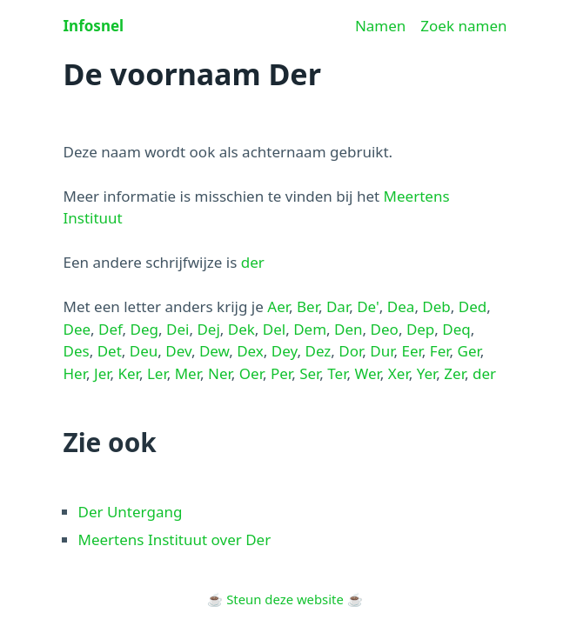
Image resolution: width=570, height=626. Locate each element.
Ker (128, 373)
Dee (77, 329)
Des (77, 351)
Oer (251, 373)
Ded (472, 306)
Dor (350, 351)
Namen (380, 26)
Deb (436, 306)
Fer (440, 351)
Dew (214, 351)
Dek (241, 329)
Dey (285, 351)
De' (368, 306)
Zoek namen (463, 26)
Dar (337, 306)
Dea (401, 306)
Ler (157, 373)
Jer (102, 373)
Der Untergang (130, 512)
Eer (411, 351)
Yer (427, 373)
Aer (278, 306)
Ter (336, 373)
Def (110, 329)
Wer (366, 373)
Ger (469, 351)
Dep (420, 329)
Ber (308, 306)
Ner (219, 373)
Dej (208, 329)
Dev (178, 351)
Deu (144, 351)
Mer (187, 373)
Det (109, 351)
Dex (250, 351)
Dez (318, 351)
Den (348, 329)
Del (274, 329)
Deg (144, 329)
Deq (456, 329)
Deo (385, 329)
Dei (177, 329)
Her (75, 373)
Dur (381, 351)
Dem (309, 329)
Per (281, 373)
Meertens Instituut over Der (175, 539)
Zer (454, 373)
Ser (309, 373)
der (253, 262)
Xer (398, 373)
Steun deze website (285, 599)
